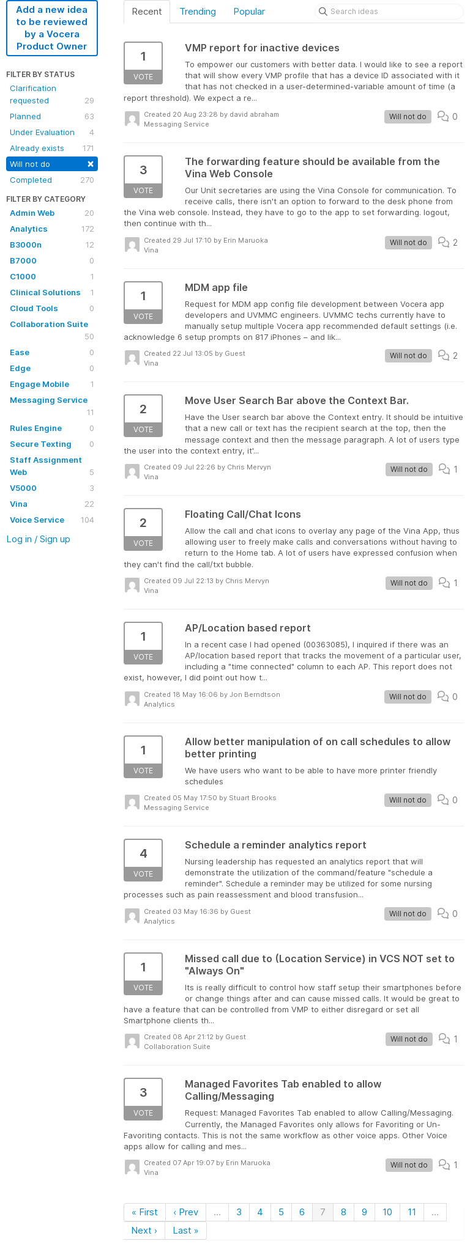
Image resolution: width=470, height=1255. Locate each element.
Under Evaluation (52, 132)
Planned (52, 116)
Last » (186, 1230)
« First (145, 1212)
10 (387, 1212)
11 (412, 1212)
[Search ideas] (389, 12)
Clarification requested (52, 94)
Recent (147, 11)
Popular (249, 11)
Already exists (52, 148)
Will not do (52, 162)
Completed (52, 180)
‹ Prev (185, 1212)
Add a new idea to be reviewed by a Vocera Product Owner (52, 28)
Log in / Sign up (38, 539)
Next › (144, 1230)
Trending (197, 11)
